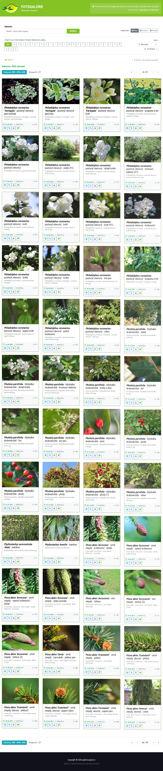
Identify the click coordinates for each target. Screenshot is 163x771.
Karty (135, 30)
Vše (8, 44)
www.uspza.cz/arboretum (149, 10)
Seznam (144, 30)
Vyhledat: (8, 26)
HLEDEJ (73, 31)
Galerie (9, 60)
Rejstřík (153, 30)
